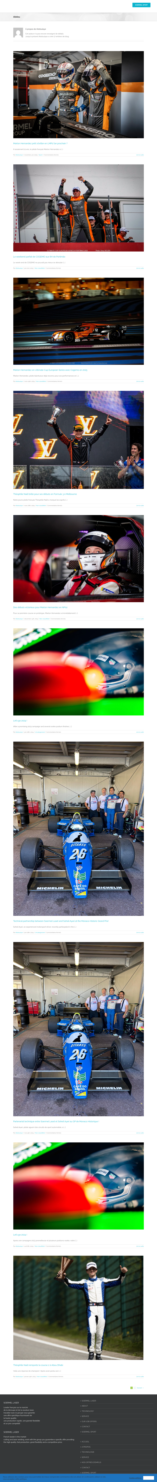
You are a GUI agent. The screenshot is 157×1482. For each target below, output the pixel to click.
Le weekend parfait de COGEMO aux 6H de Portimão (39, 256)
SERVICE (85, 1416)
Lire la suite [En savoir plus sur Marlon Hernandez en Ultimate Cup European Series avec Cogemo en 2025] (140, 381)
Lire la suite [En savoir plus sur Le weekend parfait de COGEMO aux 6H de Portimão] (140, 268)
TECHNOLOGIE (88, 1452)
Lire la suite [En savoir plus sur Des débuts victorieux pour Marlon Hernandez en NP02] (140, 619)
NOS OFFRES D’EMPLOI (91, 1462)
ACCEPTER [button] (149, 1478)
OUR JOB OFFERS (89, 1421)
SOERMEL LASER (89, 1401)
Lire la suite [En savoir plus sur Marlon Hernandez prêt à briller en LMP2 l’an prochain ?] (140, 155)
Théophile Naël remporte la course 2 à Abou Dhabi (38, 1365)
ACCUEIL (85, 1442)
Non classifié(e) (40, 268)
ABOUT (85, 1406)
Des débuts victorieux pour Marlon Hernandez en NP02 (40, 607)
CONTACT (86, 1427)
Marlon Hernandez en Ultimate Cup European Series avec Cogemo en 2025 (50, 370)
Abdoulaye (19, 155)
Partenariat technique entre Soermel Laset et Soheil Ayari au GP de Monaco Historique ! (56, 1121)
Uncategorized (40, 732)
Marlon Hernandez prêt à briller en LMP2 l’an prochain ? (40, 143)
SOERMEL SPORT (89, 1432)
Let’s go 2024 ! (20, 720)
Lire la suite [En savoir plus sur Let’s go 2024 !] (140, 732)
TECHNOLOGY (88, 1411)
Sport (40, 155)
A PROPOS (86, 1447)
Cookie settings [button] (135, 1478)
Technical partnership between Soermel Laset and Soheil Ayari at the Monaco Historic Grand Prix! (61, 921)
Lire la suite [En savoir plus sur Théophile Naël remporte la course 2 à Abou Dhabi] (140, 1376)
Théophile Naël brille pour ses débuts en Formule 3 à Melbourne (45, 494)
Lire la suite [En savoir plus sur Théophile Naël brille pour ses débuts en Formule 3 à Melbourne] (140, 505)
